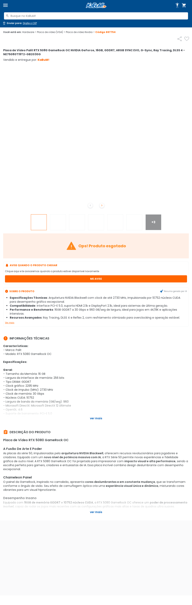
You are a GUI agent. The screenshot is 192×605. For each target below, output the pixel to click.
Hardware (29, 32)
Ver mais (9, 322)
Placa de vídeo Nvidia (80, 32)
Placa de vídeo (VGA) (51, 32)
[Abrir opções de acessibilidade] (177, 5)
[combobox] (96, 15)
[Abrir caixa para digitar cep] (19, 23)
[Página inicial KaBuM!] (96, 5)
